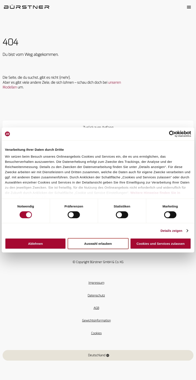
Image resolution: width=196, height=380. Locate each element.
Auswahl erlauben (98, 243)
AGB (96, 308)
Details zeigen (171, 230)
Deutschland (98, 355)
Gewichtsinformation (96, 321)
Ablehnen (35, 243)
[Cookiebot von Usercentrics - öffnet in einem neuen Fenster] (172, 134)
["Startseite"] (26, 7)
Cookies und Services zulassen (161, 243)
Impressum (96, 283)
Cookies (96, 333)
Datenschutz (96, 296)
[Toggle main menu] (188, 7)
